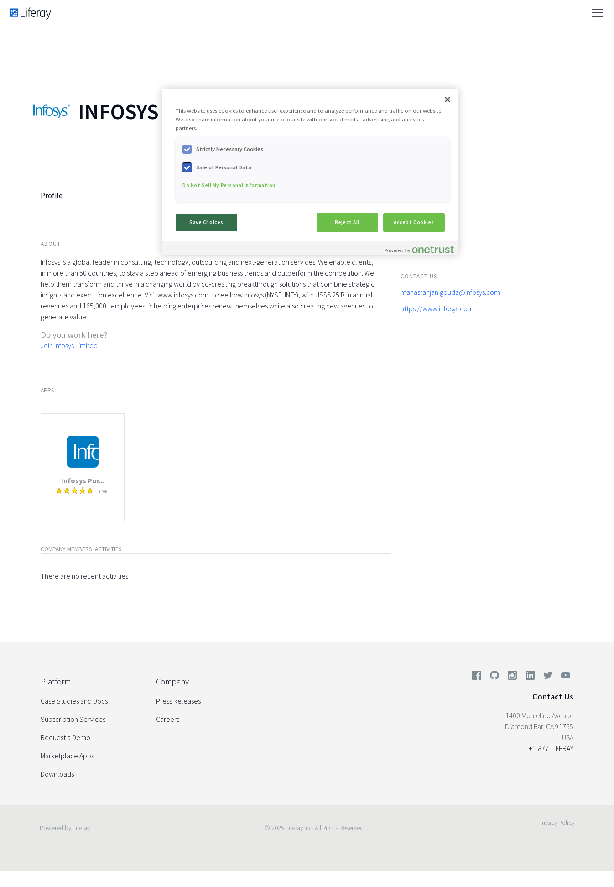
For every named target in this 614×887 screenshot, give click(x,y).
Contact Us (552, 696)
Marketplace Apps (67, 755)
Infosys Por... (82, 480)
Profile (51, 195)
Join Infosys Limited (69, 345)
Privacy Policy (556, 823)
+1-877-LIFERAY (551, 748)
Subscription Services (73, 719)
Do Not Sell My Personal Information (229, 185)
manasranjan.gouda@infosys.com (450, 292)
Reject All (347, 222)
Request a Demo (65, 737)
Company (172, 681)
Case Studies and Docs (74, 700)
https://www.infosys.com (437, 308)
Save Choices (206, 222)
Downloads (57, 773)
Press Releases (178, 700)
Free (103, 491)
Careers (167, 719)
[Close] (447, 99)
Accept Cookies (414, 222)
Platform (56, 681)
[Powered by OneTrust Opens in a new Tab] (419, 249)
